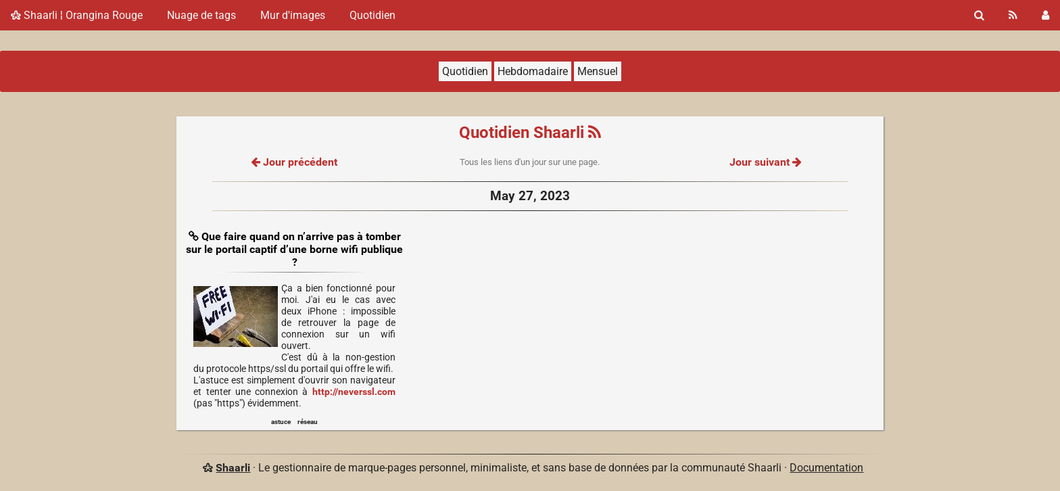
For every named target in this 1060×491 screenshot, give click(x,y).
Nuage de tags (201, 15)
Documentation (826, 467)
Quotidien (372, 15)
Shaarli (233, 467)
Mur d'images (292, 15)
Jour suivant (765, 162)
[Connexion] (1045, 15)
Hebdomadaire (533, 71)
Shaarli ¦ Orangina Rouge (77, 15)
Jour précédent (294, 162)
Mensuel (597, 71)
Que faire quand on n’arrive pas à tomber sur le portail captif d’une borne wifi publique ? (294, 249)
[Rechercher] (979, 15)
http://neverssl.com (353, 392)
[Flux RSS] (1013, 15)
